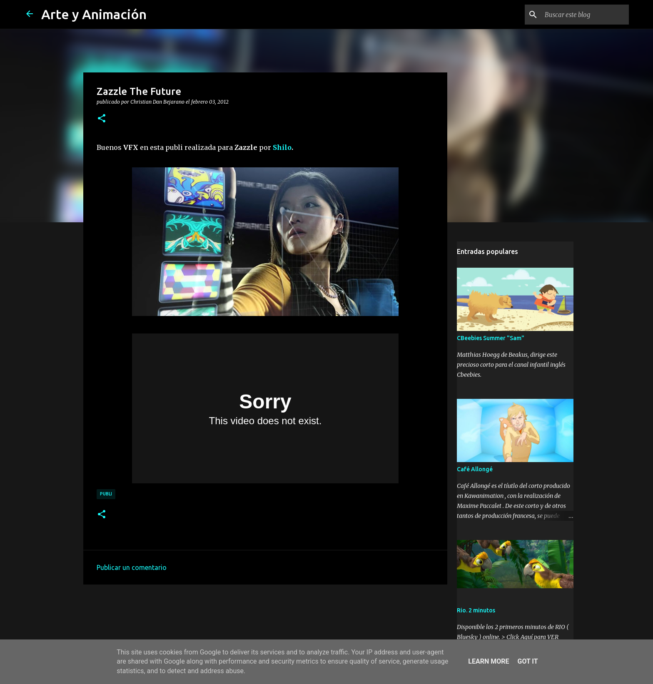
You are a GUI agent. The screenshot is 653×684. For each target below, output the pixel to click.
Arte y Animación (94, 14)
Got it (527, 661)
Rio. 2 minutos (476, 610)
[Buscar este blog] (585, 15)
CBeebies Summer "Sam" (490, 338)
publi (106, 493)
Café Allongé (475, 469)
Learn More (488, 661)
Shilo (282, 147)
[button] (102, 118)
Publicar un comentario (132, 567)
